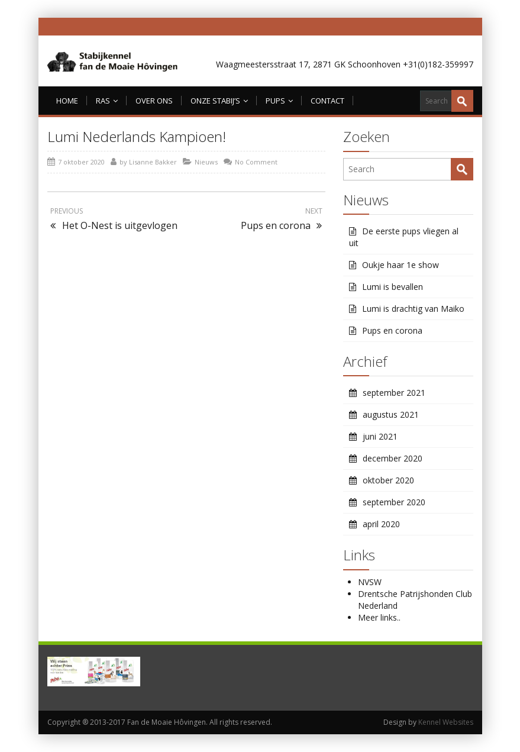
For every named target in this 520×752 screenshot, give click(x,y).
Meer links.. (379, 617)
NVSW (370, 582)
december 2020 (392, 458)
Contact (327, 100)
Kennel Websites (445, 722)
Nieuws (206, 161)
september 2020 (394, 502)
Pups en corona (392, 330)
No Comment (256, 161)
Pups (279, 100)
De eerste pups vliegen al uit (403, 236)
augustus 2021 (391, 414)
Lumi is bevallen (392, 286)
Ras (107, 100)
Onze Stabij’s (219, 100)
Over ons (154, 100)
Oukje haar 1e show (400, 264)
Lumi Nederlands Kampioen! (136, 136)
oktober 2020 (388, 480)
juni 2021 (380, 436)
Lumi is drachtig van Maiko (413, 308)
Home (67, 100)
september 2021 (394, 392)
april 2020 (381, 524)
